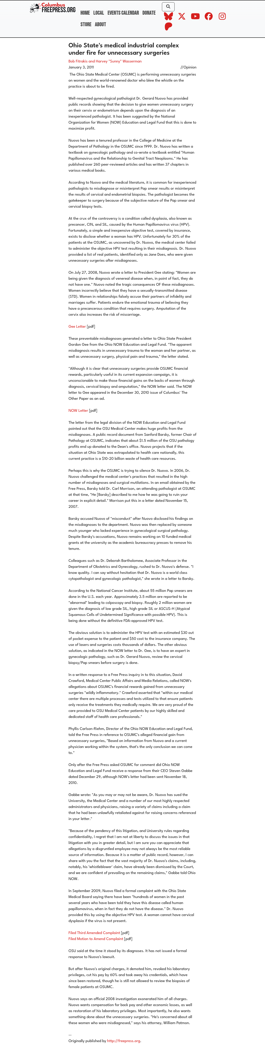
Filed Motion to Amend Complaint (96, 939)
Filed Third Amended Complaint (94, 933)
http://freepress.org (123, 1041)
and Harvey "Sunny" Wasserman (115, 61)
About (100, 24)
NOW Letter (78, 411)
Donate (148, 13)
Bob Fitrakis (78, 61)
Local (98, 13)
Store (85, 24)
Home (85, 13)
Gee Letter (77, 327)
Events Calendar (123, 13)
